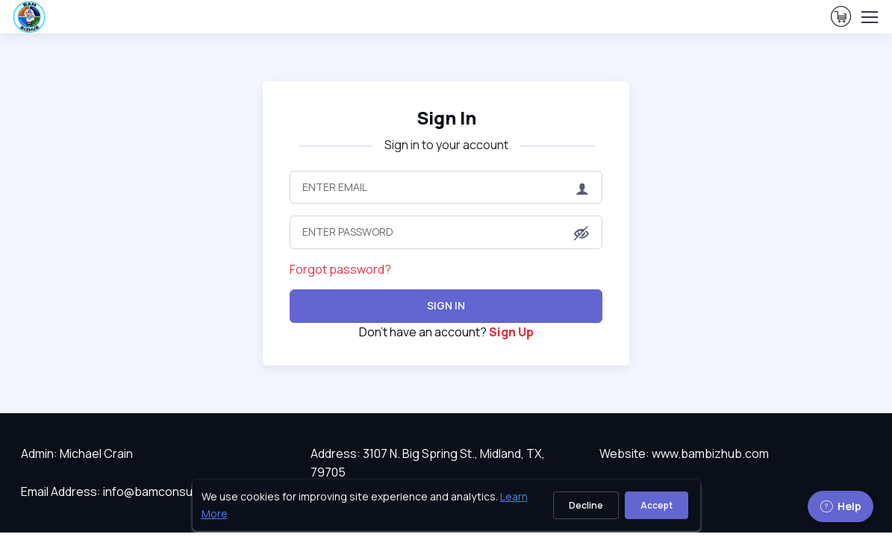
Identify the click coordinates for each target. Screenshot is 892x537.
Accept (656, 505)
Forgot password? (340, 269)
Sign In (446, 305)
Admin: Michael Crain (77, 453)
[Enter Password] (446, 232)
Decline (586, 505)
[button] (581, 233)
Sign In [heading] (446, 117)
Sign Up (511, 332)
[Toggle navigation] (869, 17)
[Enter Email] (446, 187)
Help (840, 506)
